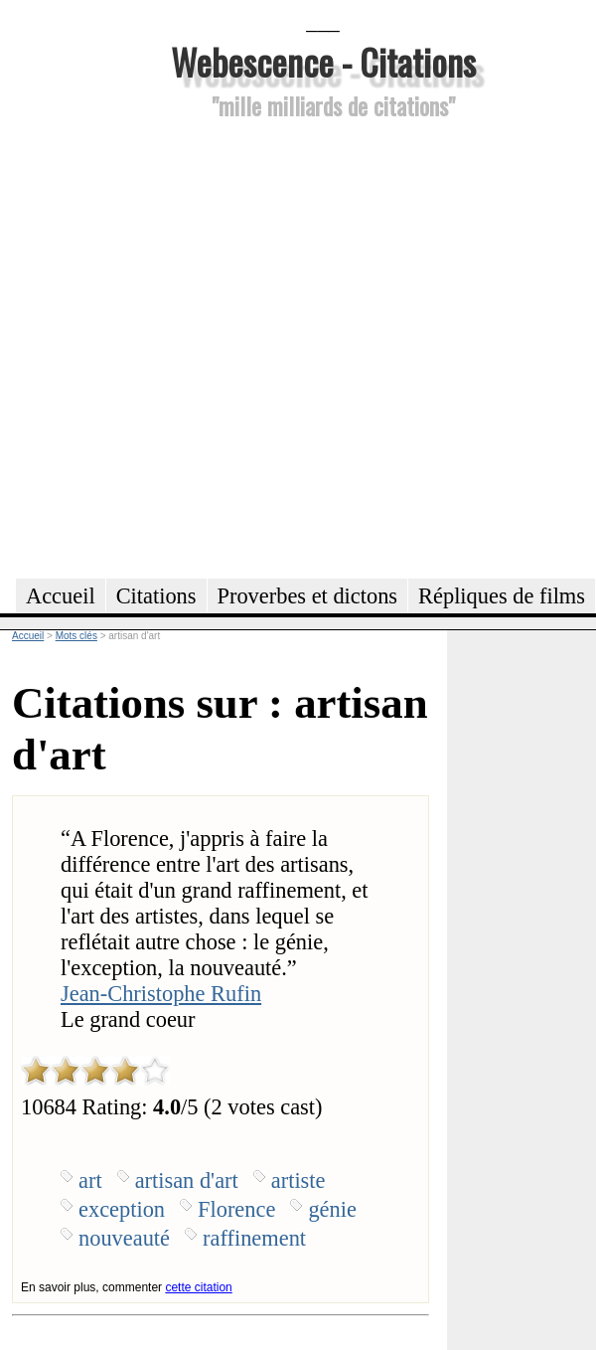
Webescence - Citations (323, 61)
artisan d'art (186, 1180)
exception (121, 1209)
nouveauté (124, 1238)
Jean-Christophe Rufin (161, 993)
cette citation (198, 1287)
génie (332, 1209)
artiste (298, 1180)
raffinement (254, 1238)
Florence (236, 1209)
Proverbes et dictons (308, 596)
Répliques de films (501, 596)
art (90, 1180)
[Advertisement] (207, 346)
